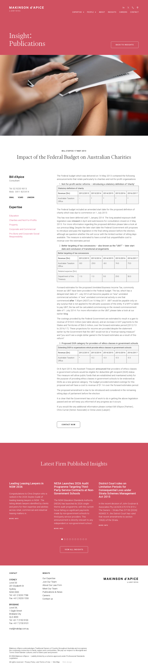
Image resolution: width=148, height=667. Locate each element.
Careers (123, 12)
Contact (134, 12)
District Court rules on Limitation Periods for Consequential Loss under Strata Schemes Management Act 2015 (117, 490)
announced (101, 368)
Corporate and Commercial (22, 229)
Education (14, 215)
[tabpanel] (31, 505)
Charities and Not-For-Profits (23, 220)
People (91, 12)
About (102, 12)
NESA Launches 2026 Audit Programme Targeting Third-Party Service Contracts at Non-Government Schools (74, 488)
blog (71, 227)
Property (13, 224)
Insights (112, 12)
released (76, 221)
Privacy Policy (30, 662)
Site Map (56, 662)
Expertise (78, 12)
